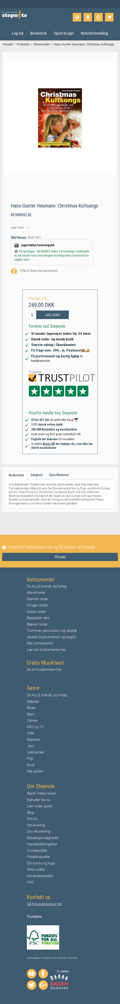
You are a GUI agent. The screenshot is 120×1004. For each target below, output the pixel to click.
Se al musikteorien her (44, 669)
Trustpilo (34, 917)
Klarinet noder (37, 599)
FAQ (30, 882)
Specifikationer (59, 475)
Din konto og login (41, 863)
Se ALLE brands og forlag (47, 586)
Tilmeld (60, 557)
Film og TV (35, 727)
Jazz (30, 746)
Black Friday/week (41, 793)
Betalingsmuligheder (43, 838)
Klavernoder (36, 592)
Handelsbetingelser (42, 844)
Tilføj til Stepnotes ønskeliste (34, 271)
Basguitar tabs (38, 618)
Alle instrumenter (40, 643)
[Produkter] (87, 17)
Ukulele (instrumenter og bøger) (51, 637)
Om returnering (38, 831)
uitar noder (37, 611)
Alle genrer (35, 771)
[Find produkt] (98, 17)
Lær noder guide (39, 806)
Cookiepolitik (37, 850)
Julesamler (35, 752)
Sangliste (37, 475)
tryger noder (38, 605)
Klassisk (33, 739)
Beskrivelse (16, 475)
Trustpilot (35, 372)
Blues (31, 708)
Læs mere (17, 227)
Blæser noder (37, 624)
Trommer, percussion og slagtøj (52, 630)
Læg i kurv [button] (52, 315)
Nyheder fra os (38, 800)
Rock (31, 765)
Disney (32, 720)
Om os (32, 818)
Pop (30, 758)
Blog (30, 812)
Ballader (33, 701)
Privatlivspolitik (38, 857)
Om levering (36, 825)
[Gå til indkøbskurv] (109, 17)
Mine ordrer (36, 869)
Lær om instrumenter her (46, 649)
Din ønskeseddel (40, 876)
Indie (30, 733)
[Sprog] (77, 17)
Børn (30, 714)
